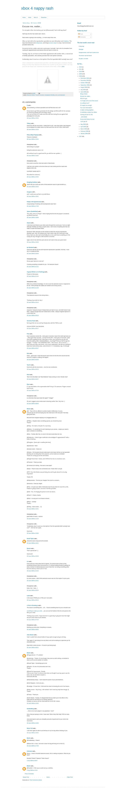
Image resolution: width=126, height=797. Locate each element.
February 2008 (84, 131)
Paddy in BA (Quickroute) (34, 201)
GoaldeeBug (30, 708)
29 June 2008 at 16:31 (32, 543)
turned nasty (52, 43)
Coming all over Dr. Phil (86, 114)
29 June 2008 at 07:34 (32, 390)
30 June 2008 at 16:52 (32, 733)
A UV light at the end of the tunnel (89, 100)
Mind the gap (83, 98)
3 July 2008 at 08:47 (32, 760)
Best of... (36, 17)
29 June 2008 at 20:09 (32, 556)
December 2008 (85, 78)
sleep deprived (35, 64)
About (29, 17)
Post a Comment (29, 773)
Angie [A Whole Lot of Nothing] (35, 272)
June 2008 (83, 92)
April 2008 (83, 126)
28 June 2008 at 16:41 (32, 196)
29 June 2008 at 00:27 (32, 328)
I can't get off (83, 121)
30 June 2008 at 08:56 (32, 629)
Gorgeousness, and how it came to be (89, 52)
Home (24, 17)
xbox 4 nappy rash (37, 8)
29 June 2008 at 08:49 (32, 403)
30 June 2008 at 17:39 (32, 746)
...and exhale (83, 117)
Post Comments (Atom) (36, 780)
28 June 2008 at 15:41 (32, 139)
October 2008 (84, 82)
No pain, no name (83, 58)
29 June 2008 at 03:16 (32, 369)
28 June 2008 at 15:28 (32, 129)
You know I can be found (85, 55)
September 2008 (85, 85)
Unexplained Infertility (49, 95)
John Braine (30, 634)
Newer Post (26, 777)
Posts (80, 34)
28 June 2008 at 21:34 (32, 276)
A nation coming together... (87, 110)
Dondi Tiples (30, 538)
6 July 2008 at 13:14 (32, 770)
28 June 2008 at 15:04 (32, 118)
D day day (81, 46)
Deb (28, 353)
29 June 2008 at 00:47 (32, 348)
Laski (28, 595)
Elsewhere (44, 17)
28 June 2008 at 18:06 (32, 217)
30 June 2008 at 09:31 (32, 647)
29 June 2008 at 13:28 (32, 533)
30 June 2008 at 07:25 (32, 619)
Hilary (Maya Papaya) (33, 135)
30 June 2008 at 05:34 (32, 590)
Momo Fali (30, 728)
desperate (39, 43)
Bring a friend (83, 94)
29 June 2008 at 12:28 (32, 518)
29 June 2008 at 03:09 (32, 359)
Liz (27, 561)
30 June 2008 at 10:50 (32, 703)
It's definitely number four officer (88, 112)
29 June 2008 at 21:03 (32, 571)
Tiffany (29, 123)
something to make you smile (34, 611)
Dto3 (28, 374)
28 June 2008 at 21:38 (32, 287)
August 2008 (84, 87)
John (63, 66)
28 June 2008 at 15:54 (32, 177)
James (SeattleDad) (32, 211)
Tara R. (29, 365)
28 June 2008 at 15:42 (32, 155)
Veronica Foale (31, 320)
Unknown (29, 751)
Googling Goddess (32, 182)
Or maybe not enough (86, 105)
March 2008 (84, 129)
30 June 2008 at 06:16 (32, 600)
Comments (82, 37)
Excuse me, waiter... (85, 96)
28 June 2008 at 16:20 (32, 186)
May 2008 (83, 124)
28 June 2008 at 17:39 (32, 206)
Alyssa (29, 223)
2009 (80, 74)
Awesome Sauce (31, 95)
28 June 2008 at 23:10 (32, 302)
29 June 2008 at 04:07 (32, 379)
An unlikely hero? (84, 103)
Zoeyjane (29, 192)
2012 (80, 67)
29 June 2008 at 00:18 (32, 315)
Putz (28, 334)
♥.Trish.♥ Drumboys (32, 605)
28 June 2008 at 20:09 (32, 253)
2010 (80, 71)
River (28, 384)
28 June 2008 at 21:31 (32, 266)
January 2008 (84, 133)
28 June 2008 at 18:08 (32, 242)
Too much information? (86, 107)
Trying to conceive (39, 95)
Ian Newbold (30, 247)
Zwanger (81, 49)
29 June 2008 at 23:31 (32, 580)
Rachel (29, 548)
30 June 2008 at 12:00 (32, 723)
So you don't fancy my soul (87, 119)
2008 (80, 76)
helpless (66, 41)
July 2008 (83, 89)
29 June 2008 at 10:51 (32, 509)
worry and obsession (60, 95)
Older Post (70, 777)
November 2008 (85, 80)
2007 (80, 136)
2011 (80, 69)
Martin (28, 408)
